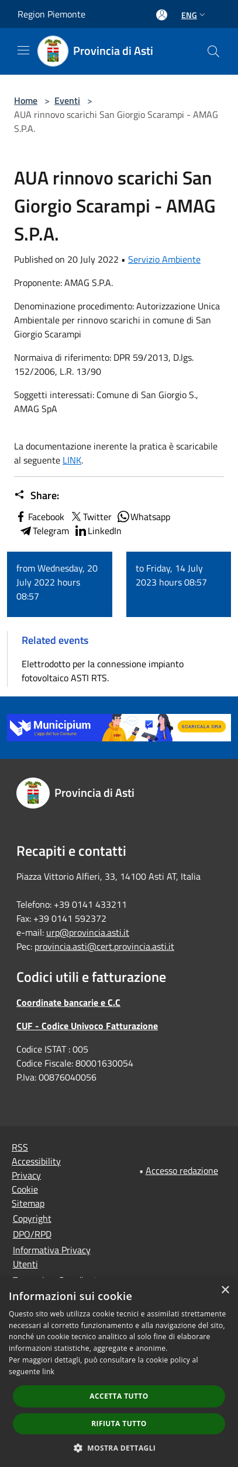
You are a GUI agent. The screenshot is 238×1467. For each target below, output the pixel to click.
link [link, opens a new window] (48, 1372)
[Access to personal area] (161, 15)
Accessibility (36, 1161)
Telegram (44, 531)
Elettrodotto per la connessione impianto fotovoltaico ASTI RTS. (103, 671)
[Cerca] (213, 51)
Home (25, 100)
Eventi (67, 100)
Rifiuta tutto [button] (119, 1423)
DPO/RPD (32, 1234)
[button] (119, 1448)
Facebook (39, 517)
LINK (72, 460)
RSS (20, 1147)
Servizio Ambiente (164, 259)
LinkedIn (98, 531)
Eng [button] (194, 15)
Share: (36, 495)
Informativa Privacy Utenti (52, 1257)
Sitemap (28, 1203)
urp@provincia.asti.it (87, 932)
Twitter (90, 517)
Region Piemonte (51, 14)
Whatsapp (143, 517)
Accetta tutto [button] (118, 1396)
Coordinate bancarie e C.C (68, 1002)
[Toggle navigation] (23, 50)
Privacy (26, 1175)
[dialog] (119, 1372)
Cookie (25, 1189)
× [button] (224, 1290)
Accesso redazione (182, 1170)
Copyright (32, 1218)
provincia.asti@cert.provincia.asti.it (104, 946)
